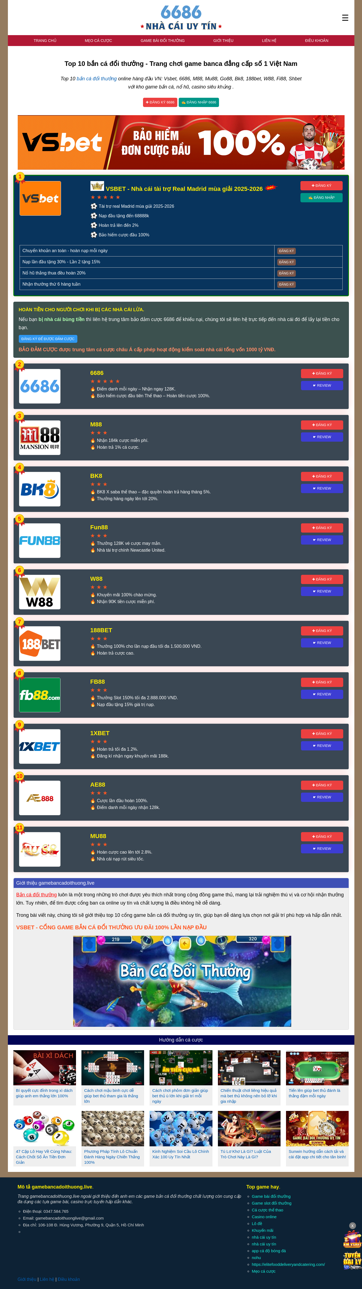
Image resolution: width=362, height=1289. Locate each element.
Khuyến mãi (262, 1230)
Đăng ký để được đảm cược (48, 339)
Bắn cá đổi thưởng (36, 894)
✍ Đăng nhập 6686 (199, 102)
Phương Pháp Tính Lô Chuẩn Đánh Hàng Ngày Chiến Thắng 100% (112, 1157)
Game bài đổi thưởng (163, 40)
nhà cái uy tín (264, 1237)
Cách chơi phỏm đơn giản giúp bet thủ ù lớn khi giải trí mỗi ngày (180, 1096)
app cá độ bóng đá (269, 1250)
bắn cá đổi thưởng (97, 78)
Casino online (264, 1216)
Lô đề (257, 1223)
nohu (256, 1257)
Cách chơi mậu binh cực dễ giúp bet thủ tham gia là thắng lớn (111, 1096)
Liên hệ (269, 40)
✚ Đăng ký (321, 186)
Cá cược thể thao (267, 1210)
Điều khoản (316, 40)
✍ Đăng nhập (321, 198)
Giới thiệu (223, 40)
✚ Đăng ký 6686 (160, 102)
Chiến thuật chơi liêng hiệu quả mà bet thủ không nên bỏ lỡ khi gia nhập (249, 1096)
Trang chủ (45, 40)
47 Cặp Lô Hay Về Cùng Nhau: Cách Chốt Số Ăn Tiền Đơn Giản (44, 1157)
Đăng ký (286, 251)
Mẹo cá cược (98, 40)
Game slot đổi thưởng (272, 1203)
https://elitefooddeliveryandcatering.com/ (288, 1264)
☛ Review (322, 385)
